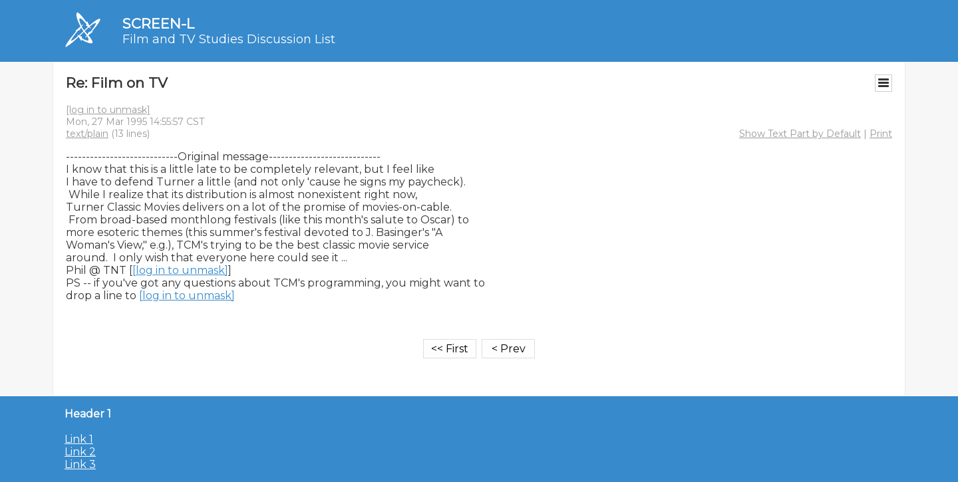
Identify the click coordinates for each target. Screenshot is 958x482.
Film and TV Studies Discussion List (228, 39)
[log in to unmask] (108, 110)
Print (881, 134)
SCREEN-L (158, 23)
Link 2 (80, 451)
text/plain (87, 134)
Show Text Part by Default (800, 134)
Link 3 (80, 464)
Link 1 (79, 439)
